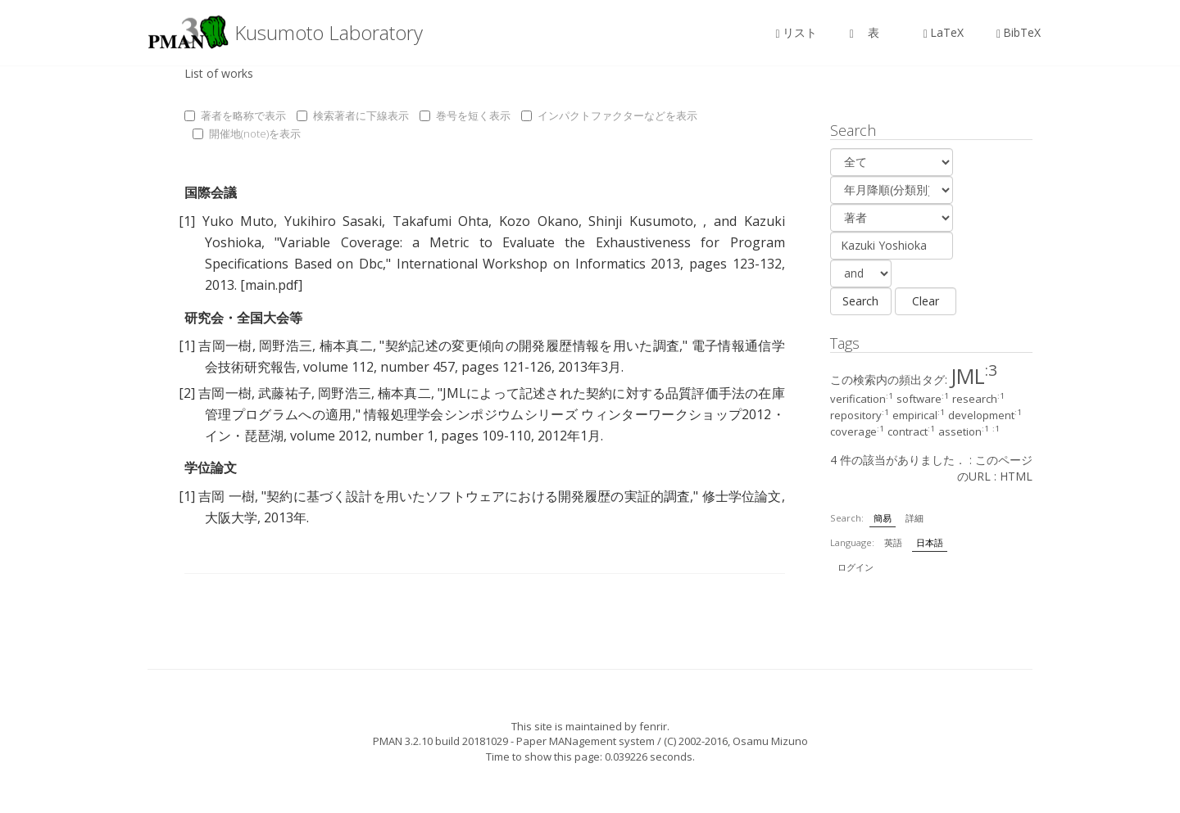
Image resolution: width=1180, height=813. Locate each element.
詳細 (914, 518)
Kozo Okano (539, 221)
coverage (857, 431)
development (985, 415)
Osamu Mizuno (770, 741)
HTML (1016, 476)
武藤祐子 (284, 393)
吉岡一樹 (225, 345)
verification (861, 398)
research (978, 398)
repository (859, 415)
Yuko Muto (238, 221)
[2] (187, 393)
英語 (893, 542)
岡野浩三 (285, 345)
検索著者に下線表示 (353, 115)
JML (974, 376)
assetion (963, 431)
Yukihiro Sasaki (333, 221)
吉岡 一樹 (226, 496)
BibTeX (1018, 32)
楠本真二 (346, 345)
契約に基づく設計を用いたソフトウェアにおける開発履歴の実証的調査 (478, 496)
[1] (187, 221)
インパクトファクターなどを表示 (609, 115)
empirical (918, 415)
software (922, 398)
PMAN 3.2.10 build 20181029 (440, 741)
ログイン (855, 567)
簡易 (883, 518)
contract (911, 431)
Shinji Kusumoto (640, 221)
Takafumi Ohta (441, 221)
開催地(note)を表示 (247, 133)
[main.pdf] (271, 285)
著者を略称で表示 (235, 115)
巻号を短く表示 (465, 115)
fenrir (653, 726)
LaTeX (944, 32)
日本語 (929, 542)
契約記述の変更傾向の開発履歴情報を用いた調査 (531, 345)
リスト (796, 32)
